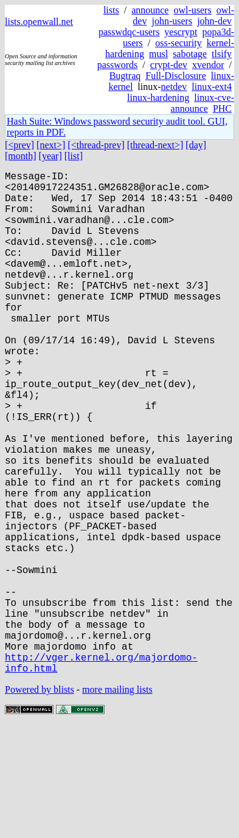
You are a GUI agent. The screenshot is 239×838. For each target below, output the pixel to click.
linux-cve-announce (202, 103)
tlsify (222, 54)
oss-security (178, 43)
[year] (50, 156)
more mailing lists (117, 801)
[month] (20, 156)
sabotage (190, 54)
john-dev (214, 21)
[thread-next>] (155, 145)
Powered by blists (39, 801)
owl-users (192, 10)
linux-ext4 (212, 86)
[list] (73, 156)
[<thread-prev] (96, 145)
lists (111, 10)
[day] (195, 145)
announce (149, 10)
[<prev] (19, 145)
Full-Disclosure (175, 75)
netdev (174, 86)
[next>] (50, 145)
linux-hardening (158, 97)
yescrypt (180, 32)
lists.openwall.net (39, 21)
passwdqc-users (129, 32)
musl (158, 54)
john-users (171, 21)
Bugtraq (125, 75)
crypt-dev (168, 65)
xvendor (208, 65)
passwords (117, 65)
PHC (222, 108)
